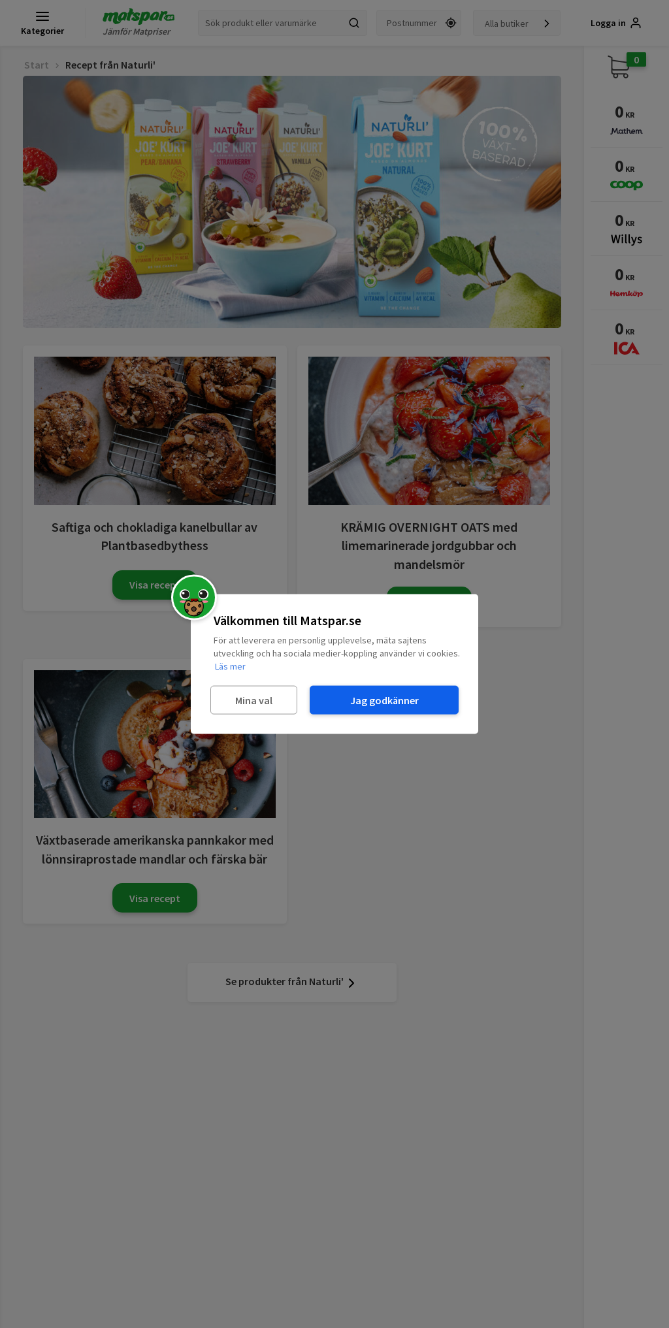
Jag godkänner (384, 699)
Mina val (253, 699)
